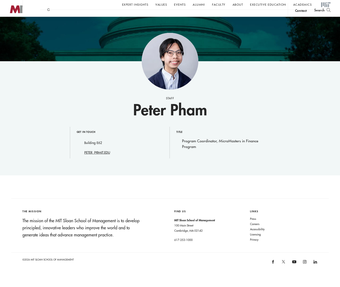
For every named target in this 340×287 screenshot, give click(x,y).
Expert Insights (135, 4)
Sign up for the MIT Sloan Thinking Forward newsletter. (160, 17)
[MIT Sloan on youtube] (293, 274)
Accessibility (257, 238)
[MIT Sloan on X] (283, 273)
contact (301, 17)
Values (161, 4)
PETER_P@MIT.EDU (97, 162)
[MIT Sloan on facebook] (273, 272)
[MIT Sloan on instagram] (304, 272)
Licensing (255, 244)
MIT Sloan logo (12, 23)
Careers (254, 233)
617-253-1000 (183, 249)
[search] (322, 16)
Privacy (254, 249)
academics (302, 4)
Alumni (199, 4)
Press (253, 228)
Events (180, 4)
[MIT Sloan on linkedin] (315, 272)
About (238, 4)
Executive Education (268, 4)
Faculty (218, 4)
